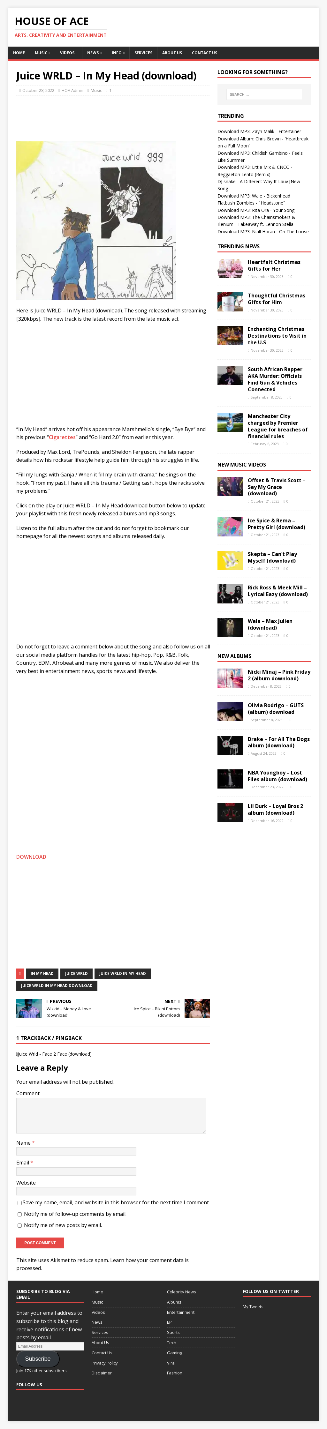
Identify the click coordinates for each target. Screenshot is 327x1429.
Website (26, 1182)
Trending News (238, 246)
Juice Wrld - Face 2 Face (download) (55, 1054)
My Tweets (253, 1306)
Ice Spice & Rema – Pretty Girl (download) (276, 524)
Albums (174, 1302)
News (93, 53)
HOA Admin (72, 90)
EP (169, 1322)
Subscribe (38, 1359)
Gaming (174, 1353)
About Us (172, 53)
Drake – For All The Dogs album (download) (279, 742)
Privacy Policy (105, 1363)
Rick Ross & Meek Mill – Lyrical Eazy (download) (278, 591)
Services (143, 53)
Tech (171, 1342)
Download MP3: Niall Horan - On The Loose (263, 231)
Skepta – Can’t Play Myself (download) (272, 557)
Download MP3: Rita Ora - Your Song (255, 210)
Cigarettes (62, 437)
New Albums (234, 656)
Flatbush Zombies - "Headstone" (251, 203)
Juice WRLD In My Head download (57, 985)
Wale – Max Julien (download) (270, 624)
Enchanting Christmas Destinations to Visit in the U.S (277, 335)
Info (117, 53)
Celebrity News (181, 1292)
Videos (67, 53)
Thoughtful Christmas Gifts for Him (276, 299)
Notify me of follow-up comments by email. (75, 1213)
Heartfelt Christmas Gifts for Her (274, 265)
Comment (28, 1093)
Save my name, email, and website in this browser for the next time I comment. (116, 1202)
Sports (173, 1332)
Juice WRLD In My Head (122, 973)
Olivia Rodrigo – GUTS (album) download (276, 708)
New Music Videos (241, 464)
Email (23, 1162)
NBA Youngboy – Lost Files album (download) (277, 776)
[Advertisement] (132, 116)
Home (19, 53)
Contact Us (204, 53)
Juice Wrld (76, 973)
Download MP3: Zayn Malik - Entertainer (259, 131)
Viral (171, 1363)
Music (41, 53)
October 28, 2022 (38, 90)
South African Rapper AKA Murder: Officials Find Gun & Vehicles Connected (275, 379)
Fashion (174, 1373)
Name (24, 1142)
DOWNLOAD (31, 856)
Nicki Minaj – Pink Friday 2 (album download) (279, 675)
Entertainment (180, 1312)
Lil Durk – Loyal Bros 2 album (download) (275, 809)
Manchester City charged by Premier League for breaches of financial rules (278, 426)
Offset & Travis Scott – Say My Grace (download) (277, 487)
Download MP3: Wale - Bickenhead (253, 196)
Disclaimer (102, 1373)
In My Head (42, 973)
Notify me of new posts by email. (63, 1225)
